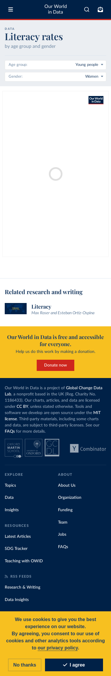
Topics (10, 485)
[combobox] (86, 9)
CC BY (22, 407)
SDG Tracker (16, 549)
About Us (66, 485)
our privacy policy (58, 647)
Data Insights (17, 600)
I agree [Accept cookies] (74, 664)
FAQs (10, 431)
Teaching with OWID (24, 561)
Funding (65, 510)
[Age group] (55, 65)
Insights (12, 510)
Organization (69, 498)
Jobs (62, 534)
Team (62, 522)
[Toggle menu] (11, 9)
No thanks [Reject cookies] (24, 664)
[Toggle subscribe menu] (100, 9)
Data (9, 498)
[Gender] (55, 77)
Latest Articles (18, 537)
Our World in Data (55, 9)
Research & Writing (22, 587)
